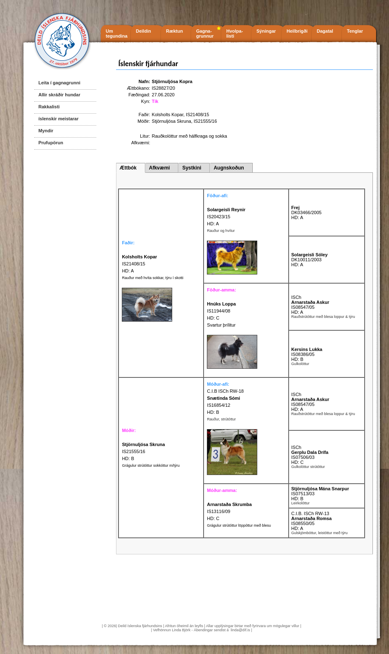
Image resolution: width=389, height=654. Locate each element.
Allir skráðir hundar (59, 94)
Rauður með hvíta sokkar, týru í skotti (152, 278)
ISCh (296, 297)
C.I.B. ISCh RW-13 (310, 513)
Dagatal (325, 31)
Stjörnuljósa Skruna (171, 121)
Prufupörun (50, 142)
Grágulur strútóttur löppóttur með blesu (239, 525)
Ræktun (174, 31)
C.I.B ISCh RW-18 (225, 391)
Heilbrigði (297, 31)
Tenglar (355, 31)
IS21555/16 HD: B (143, 451)
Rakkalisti (48, 106)
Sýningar (266, 31)
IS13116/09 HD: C (229, 511)
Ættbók (127, 168)
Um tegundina (117, 33)
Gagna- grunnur (204, 33)
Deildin (143, 31)
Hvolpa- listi (234, 33)
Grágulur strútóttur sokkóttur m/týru (151, 465)
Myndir (45, 130)
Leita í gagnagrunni (59, 82)
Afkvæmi (159, 168)
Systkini (191, 168)
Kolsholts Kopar (167, 114)
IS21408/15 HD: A (139, 263)
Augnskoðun (228, 168)
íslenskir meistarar (58, 118)
